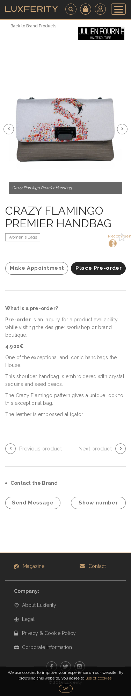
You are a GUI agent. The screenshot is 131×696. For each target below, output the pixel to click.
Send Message (33, 503)
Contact (97, 566)
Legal (28, 619)
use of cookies (98, 678)
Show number (98, 503)
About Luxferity (39, 605)
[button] (8, 129)
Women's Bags (22, 237)
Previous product (40, 449)
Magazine (33, 566)
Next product (95, 449)
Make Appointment (37, 268)
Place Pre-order (98, 268)
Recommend (112, 240)
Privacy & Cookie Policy (49, 633)
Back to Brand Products (33, 26)
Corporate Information (47, 647)
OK (65, 688)
